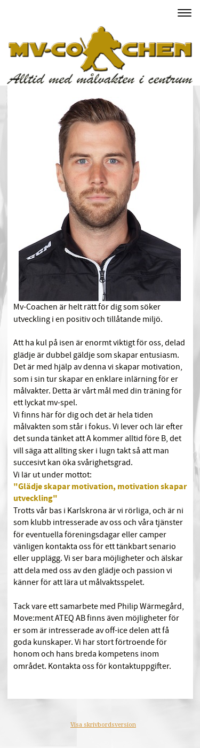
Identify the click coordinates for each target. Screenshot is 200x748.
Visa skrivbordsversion (103, 724)
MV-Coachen (36, 12)
